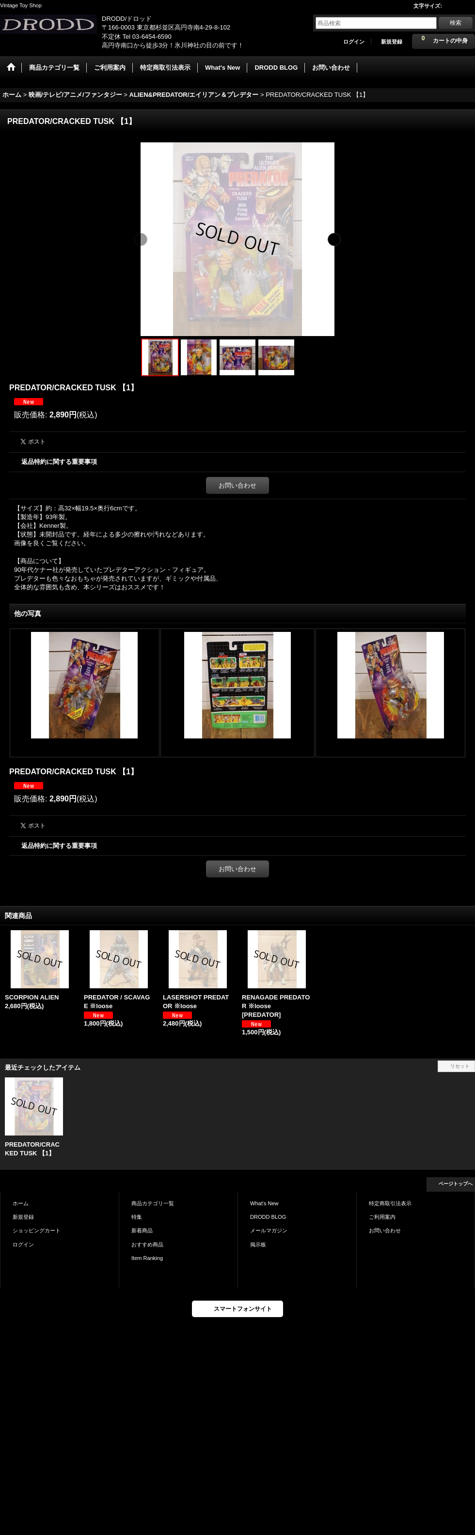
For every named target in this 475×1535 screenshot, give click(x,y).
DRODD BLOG (268, 1217)
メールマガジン (268, 1230)
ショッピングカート (37, 1230)
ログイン (353, 42)
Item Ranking (147, 1258)
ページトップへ (456, 1183)
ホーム (21, 1203)
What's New (264, 1203)
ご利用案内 (382, 1217)
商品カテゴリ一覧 (152, 1203)
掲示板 (258, 1244)
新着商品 (142, 1230)
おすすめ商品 (147, 1244)
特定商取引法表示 (390, 1203)
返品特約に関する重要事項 (59, 461)
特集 (136, 1217)
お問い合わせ (237, 485)
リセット (460, 1066)
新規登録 (391, 42)
